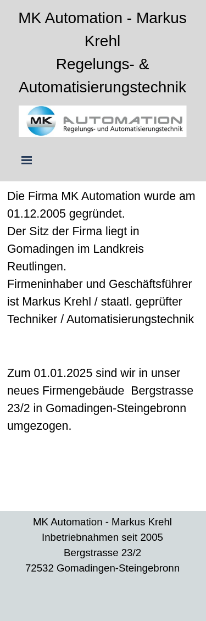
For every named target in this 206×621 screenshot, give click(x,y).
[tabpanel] (102, 53)
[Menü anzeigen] (27, 160)
